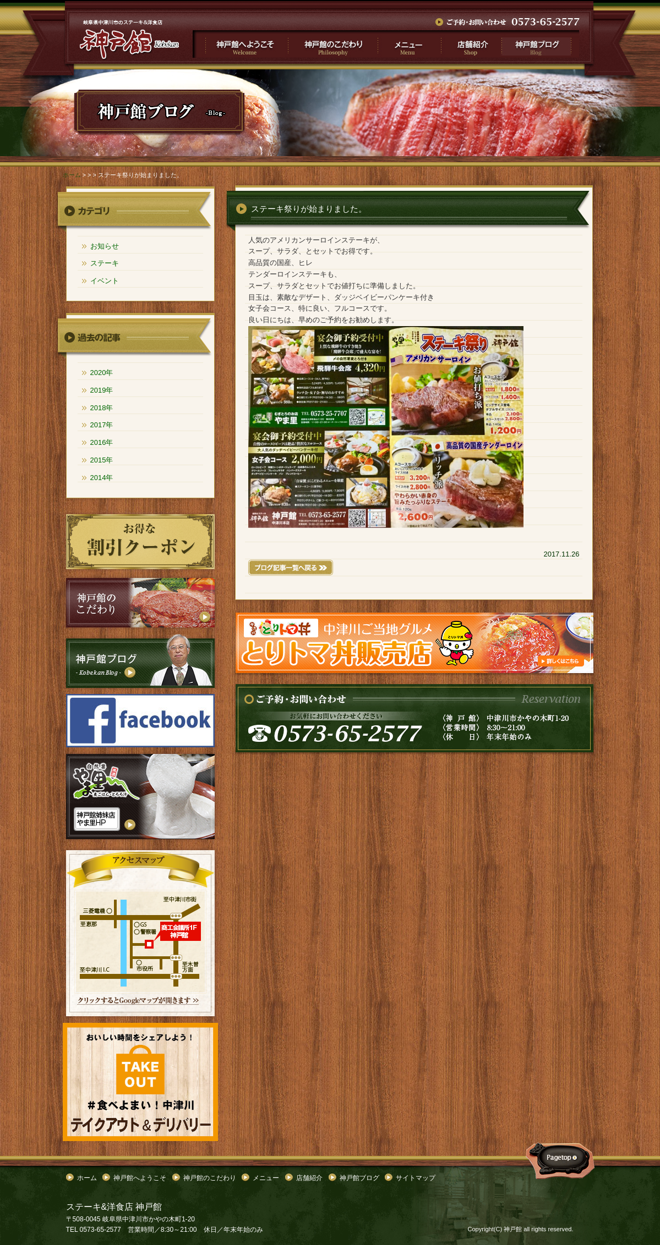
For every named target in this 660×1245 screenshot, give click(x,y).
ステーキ (104, 263)
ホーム (72, 175)
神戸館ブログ (540, 44)
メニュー (409, 44)
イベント (104, 281)
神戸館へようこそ (240, 44)
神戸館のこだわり (333, 44)
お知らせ (104, 246)
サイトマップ (415, 1178)
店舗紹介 (470, 44)
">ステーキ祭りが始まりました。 (129, 39)
